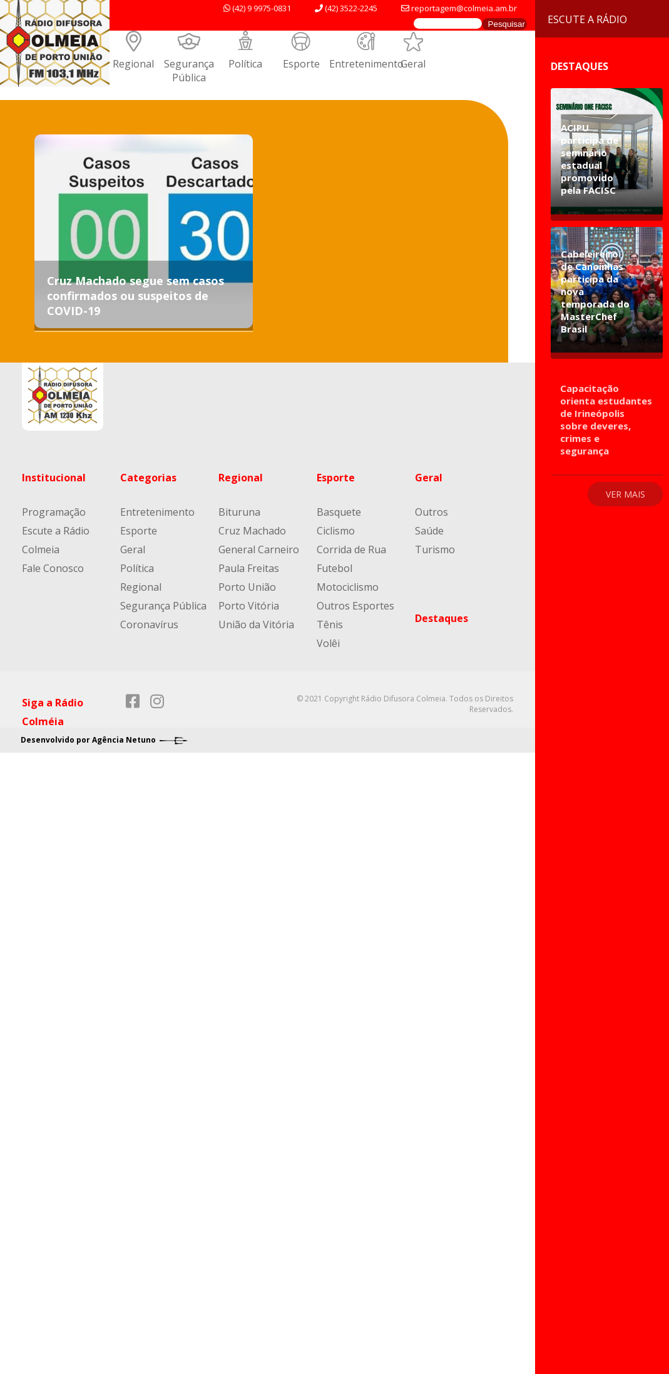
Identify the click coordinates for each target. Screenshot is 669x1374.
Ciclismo (336, 531)
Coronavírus (149, 624)
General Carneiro (258, 549)
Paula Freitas (248, 568)
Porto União (247, 587)
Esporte (301, 64)
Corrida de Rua (351, 549)
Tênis (330, 624)
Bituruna (239, 512)
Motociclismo (348, 587)
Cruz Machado (252, 531)
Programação (54, 512)
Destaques (441, 618)
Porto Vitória (248, 606)
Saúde (429, 531)
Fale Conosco (53, 568)
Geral (413, 64)
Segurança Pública (189, 70)
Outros (431, 512)
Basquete (339, 512)
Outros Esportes (355, 606)
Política (245, 64)
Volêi (328, 643)
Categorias (148, 477)
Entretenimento (366, 64)
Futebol (334, 568)
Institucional (54, 477)
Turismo (435, 549)
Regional (133, 64)
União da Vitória (256, 624)
